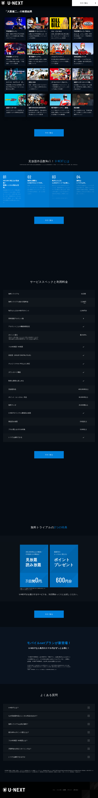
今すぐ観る (84, 3)
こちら (31, 339)
